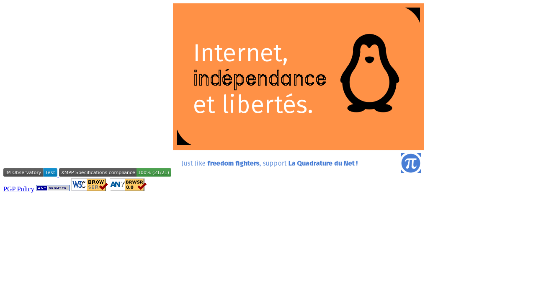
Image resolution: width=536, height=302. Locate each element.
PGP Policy (18, 189)
